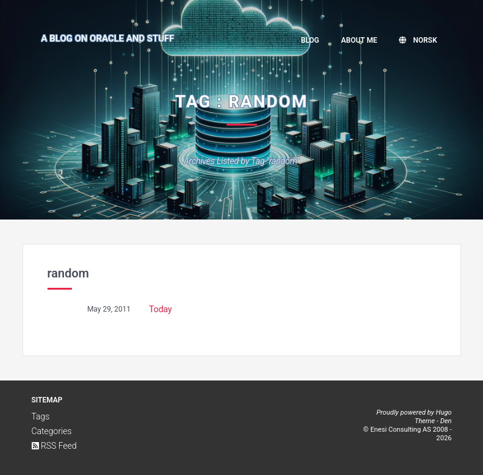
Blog (310, 40)
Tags (41, 416)
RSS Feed (54, 446)
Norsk (418, 40)
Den (446, 421)
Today (160, 309)
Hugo (443, 412)
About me (359, 40)
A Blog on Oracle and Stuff (108, 38)
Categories (52, 431)
